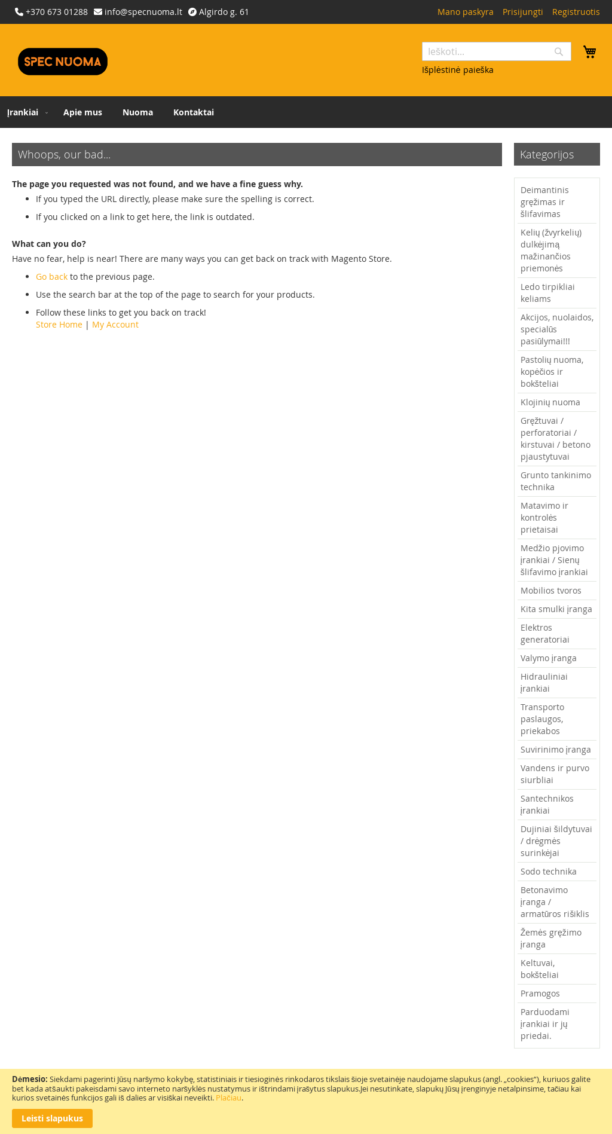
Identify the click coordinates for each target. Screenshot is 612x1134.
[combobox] (496, 51)
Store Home (59, 324)
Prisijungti (523, 11)
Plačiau (228, 1097)
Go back (52, 276)
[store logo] (63, 61)
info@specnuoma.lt (143, 11)
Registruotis (576, 11)
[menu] (306, 112)
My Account (115, 324)
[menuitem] (25, 112)
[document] (306, 1101)
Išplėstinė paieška (458, 69)
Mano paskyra (465, 11)
